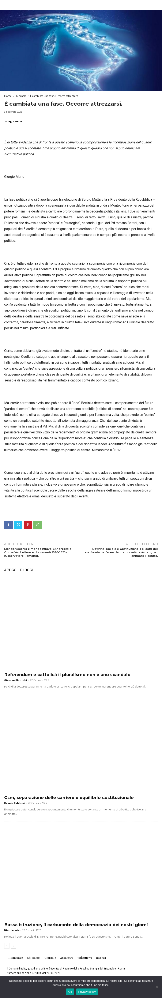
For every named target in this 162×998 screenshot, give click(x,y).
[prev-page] (7, 946)
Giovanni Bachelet (15, 680)
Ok (70, 991)
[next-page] (13, 946)
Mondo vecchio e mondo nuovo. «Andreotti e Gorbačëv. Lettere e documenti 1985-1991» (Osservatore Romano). (37, 552)
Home (8, 96)
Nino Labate (11, 930)
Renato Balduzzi (14, 803)
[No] (157, 987)
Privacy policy (87, 991)
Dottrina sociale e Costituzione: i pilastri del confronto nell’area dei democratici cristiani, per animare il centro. (121, 552)
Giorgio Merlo (13, 121)
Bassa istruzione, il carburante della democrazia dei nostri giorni (76, 924)
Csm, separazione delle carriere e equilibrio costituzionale (69, 797)
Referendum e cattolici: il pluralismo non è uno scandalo (67, 674)
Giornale (20, 96)
